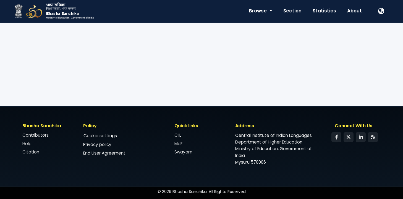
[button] (381, 11)
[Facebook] (336, 137)
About (354, 10)
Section (292, 10)
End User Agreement (104, 153)
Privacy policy (97, 144)
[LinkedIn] (361, 137)
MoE (178, 144)
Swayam (183, 152)
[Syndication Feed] (373, 137)
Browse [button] (258, 10)
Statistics (324, 10)
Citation (30, 152)
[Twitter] (349, 137)
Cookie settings (100, 135)
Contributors (35, 135)
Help (27, 144)
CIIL (177, 135)
